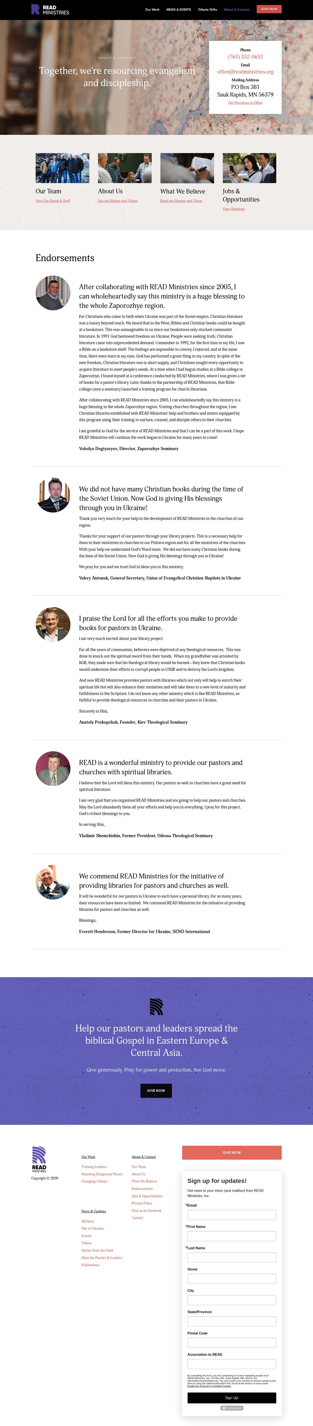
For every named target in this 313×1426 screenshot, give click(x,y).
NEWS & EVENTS (178, 10)
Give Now (269, 9)
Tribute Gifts (207, 10)
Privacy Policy (142, 1198)
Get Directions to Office (243, 104)
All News (88, 1206)
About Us (138, 1167)
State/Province (200, 1313)
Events (86, 1221)
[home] (50, 10)
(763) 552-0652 (243, 57)
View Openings (234, 210)
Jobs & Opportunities (147, 1190)
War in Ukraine (93, 1213)
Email (192, 1206)
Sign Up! (231, 1399)
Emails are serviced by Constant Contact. (209, 1387)
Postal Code (198, 1334)
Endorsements (142, 1182)
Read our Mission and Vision (181, 202)
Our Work (152, 10)
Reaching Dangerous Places (102, 1167)
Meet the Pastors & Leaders (102, 1244)
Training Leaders (94, 1159)
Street (192, 1270)
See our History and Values (118, 202)
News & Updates (94, 1196)
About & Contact (237, 10)
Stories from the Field (97, 1236)
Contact (137, 1213)
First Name (197, 1227)
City (191, 1291)
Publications (90, 1252)
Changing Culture (94, 1174)
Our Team (139, 1159)
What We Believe (144, 1174)
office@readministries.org (243, 72)
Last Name (196, 1249)
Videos (87, 1229)
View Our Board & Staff (53, 202)
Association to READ (205, 1355)
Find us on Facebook (146, 1205)
